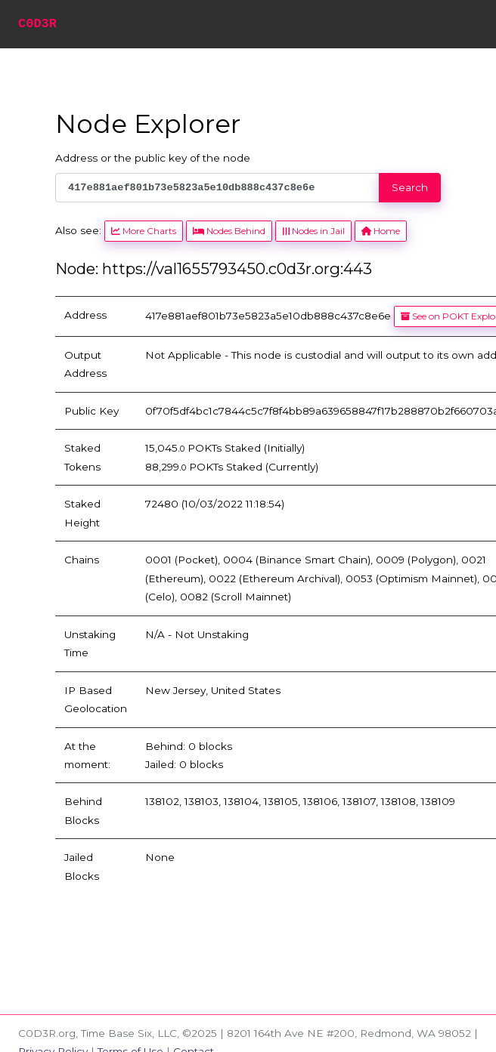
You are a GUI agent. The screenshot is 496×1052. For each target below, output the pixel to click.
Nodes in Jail (313, 230)
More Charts (143, 230)
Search (410, 187)
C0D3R (37, 24)
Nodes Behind (229, 230)
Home (380, 230)
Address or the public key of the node (152, 158)
